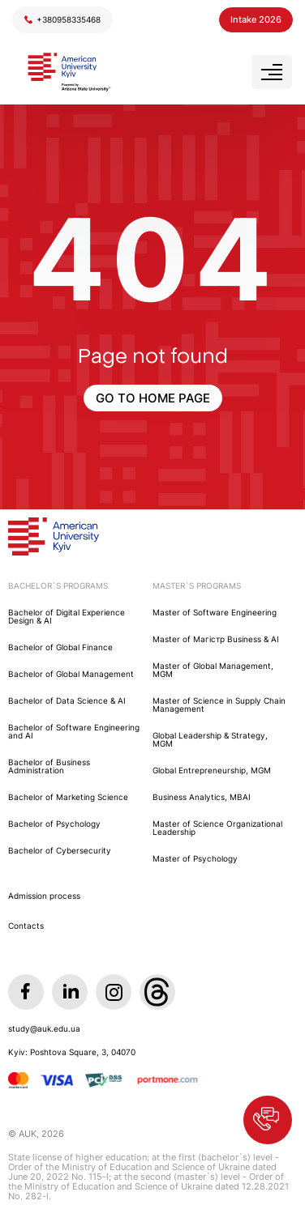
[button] (267, 1120)
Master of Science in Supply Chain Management (219, 704)
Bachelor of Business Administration (49, 766)
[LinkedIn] (70, 992)
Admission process (44, 895)
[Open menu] (271, 72)
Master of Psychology (195, 858)
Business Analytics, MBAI (201, 797)
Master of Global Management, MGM (212, 670)
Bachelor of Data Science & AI (67, 700)
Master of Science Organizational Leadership (217, 827)
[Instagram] (113, 992)
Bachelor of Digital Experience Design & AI (66, 616)
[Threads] (157, 992)
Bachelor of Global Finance (60, 647)
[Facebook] (26, 992)
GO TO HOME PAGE (153, 398)
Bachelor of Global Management (71, 674)
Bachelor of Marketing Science (68, 797)
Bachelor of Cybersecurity (59, 850)
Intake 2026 (255, 19)
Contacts (26, 925)
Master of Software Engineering (214, 612)
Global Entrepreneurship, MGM (211, 770)
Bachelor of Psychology (54, 823)
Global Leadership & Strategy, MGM (210, 739)
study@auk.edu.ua (44, 1028)
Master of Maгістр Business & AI (215, 639)
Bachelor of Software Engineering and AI (74, 731)
